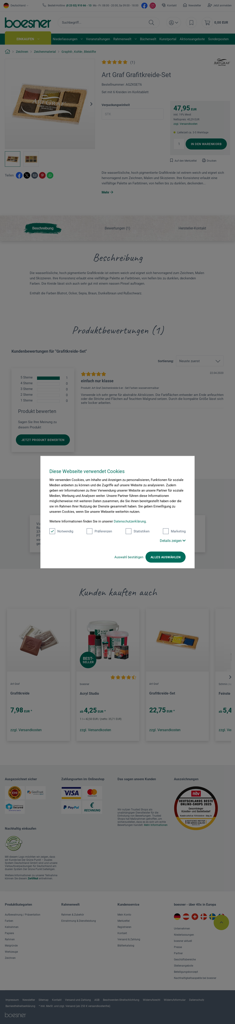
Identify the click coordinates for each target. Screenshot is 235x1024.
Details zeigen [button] (173, 540)
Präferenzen (99, 531)
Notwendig (61, 531)
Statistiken (137, 531)
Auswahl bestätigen (128, 557)
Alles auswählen (166, 557)
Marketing (174, 531)
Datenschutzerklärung (130, 521)
